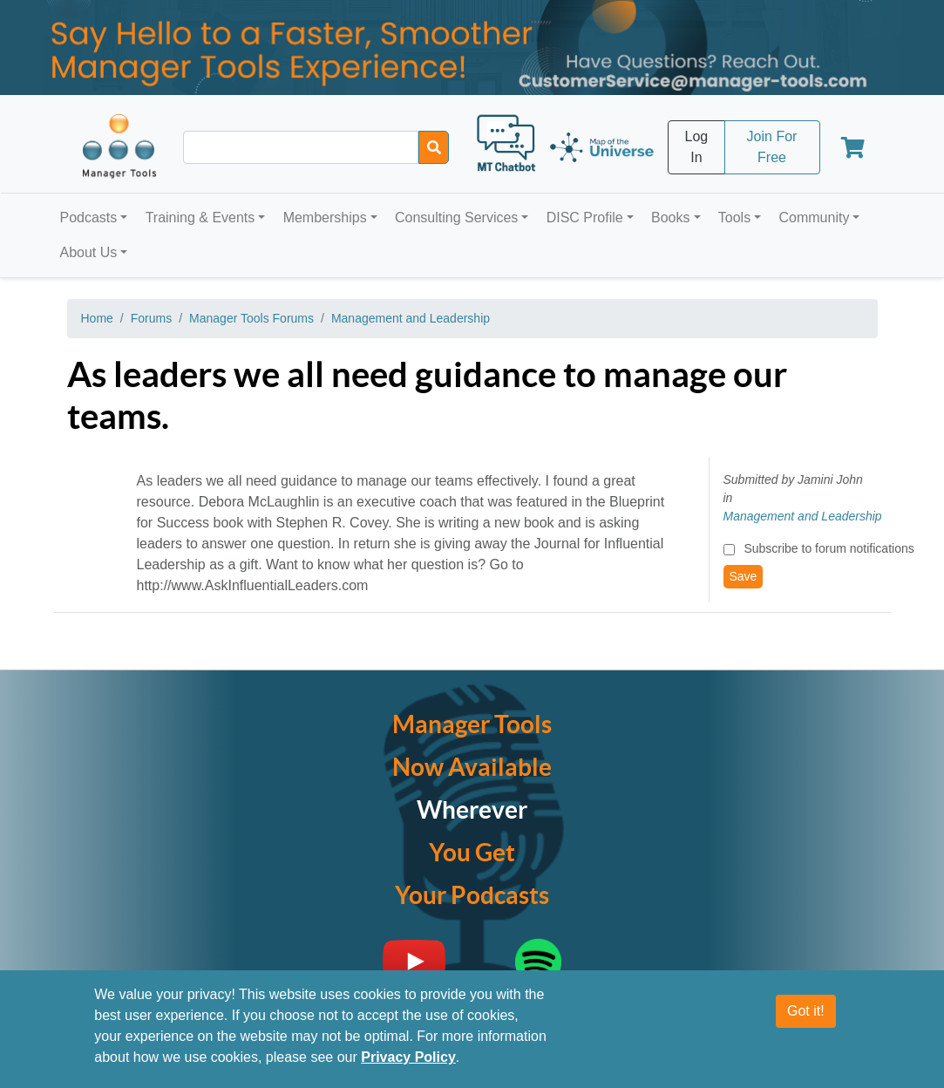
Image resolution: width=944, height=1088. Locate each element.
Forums (151, 318)
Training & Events (200, 217)
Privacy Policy (408, 1057)
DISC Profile (585, 217)
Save (743, 576)
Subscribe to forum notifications (828, 548)
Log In (697, 147)
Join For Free (772, 147)
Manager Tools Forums (251, 318)
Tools (734, 217)
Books (670, 217)
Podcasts (89, 217)
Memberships (325, 217)
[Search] (433, 147)
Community (813, 217)
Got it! (806, 1010)
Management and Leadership (410, 318)
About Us (89, 252)
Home (97, 318)
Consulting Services (456, 217)
